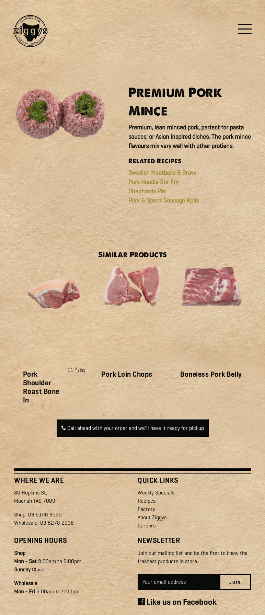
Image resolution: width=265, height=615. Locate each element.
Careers (146, 525)
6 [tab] (152, 415)
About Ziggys (152, 517)
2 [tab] (113, 415)
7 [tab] (161, 415)
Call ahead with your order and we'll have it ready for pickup (132, 428)
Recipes (146, 501)
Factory (146, 509)
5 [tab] (142, 415)
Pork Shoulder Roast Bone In (41, 387)
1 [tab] (104, 415)
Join (235, 582)
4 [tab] (132, 415)
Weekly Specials (156, 492)
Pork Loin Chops (126, 374)
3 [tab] (123, 415)
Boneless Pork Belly (211, 374)
